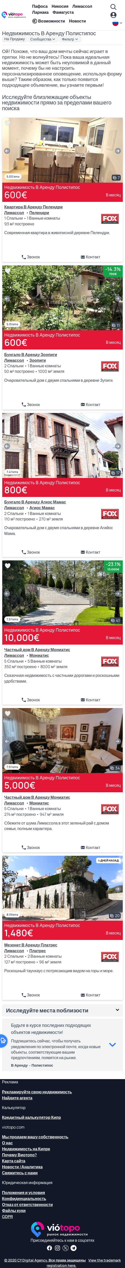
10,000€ (22, 637)
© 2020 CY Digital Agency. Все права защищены (45, 1260)
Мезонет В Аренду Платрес (30, 945)
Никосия (60, 6)
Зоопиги (37, 360)
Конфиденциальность (24, 1198)
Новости (77, 21)
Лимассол (82, 6)
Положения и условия (23, 1192)
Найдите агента (17, 1098)
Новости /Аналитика (22, 1167)
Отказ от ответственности (27, 1204)
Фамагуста (63, 12)
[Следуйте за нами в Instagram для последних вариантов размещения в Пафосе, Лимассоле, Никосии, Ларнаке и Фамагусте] (57, 1248)
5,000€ (19, 785)
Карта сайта (13, 1161)
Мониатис (39, 655)
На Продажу (14, 39)
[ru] (117, 23)
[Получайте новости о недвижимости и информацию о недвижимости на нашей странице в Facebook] (49, 1248)
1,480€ (18, 933)
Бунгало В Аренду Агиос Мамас (35, 502)
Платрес (37, 950)
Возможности (48, 21)
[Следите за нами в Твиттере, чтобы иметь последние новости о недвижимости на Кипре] (65, 1248)
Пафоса (40, 6)
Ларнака (40, 12)
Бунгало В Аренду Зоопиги (30, 354)
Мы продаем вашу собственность (35, 1137)
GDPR (7, 1216)
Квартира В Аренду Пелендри (33, 207)
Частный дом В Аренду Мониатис (37, 649)
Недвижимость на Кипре (26, 1149)
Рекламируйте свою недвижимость (37, 1092)
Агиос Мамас (42, 507)
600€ (15, 195)
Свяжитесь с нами (20, 1173)
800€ (15, 490)
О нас (7, 1143)
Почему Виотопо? (19, 1155)
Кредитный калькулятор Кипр (31, 1117)
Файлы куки (14, 1210)
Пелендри (39, 212)
